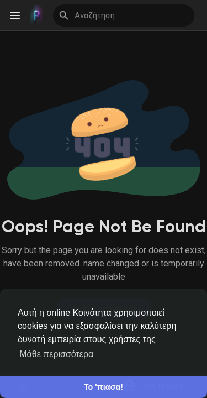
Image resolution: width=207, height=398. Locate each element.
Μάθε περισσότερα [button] (56, 354)
